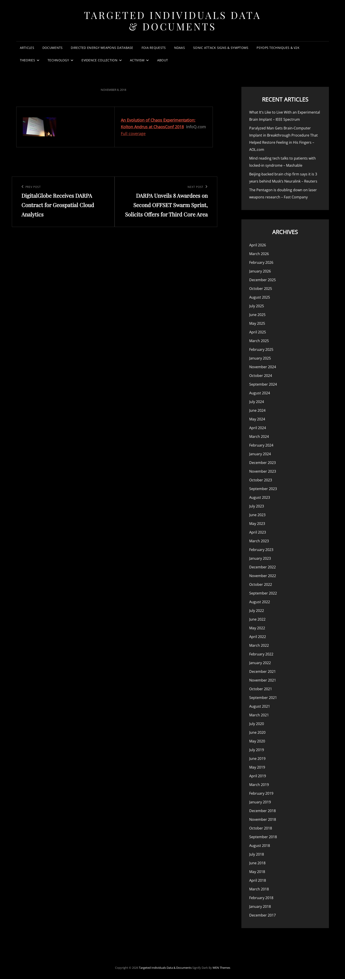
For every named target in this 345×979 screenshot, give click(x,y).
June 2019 (257, 758)
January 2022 (260, 662)
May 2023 (257, 523)
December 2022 (262, 567)
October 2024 (260, 375)
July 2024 (256, 401)
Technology (58, 60)
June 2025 (257, 314)
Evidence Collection (99, 60)
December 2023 (262, 462)
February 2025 (261, 349)
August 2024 (259, 393)
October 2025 (260, 288)
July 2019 (256, 749)
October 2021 (260, 688)
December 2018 (262, 810)
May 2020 (257, 741)
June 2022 (257, 619)
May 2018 (257, 871)
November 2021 (262, 680)
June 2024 (257, 410)
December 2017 (262, 915)
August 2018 (259, 845)
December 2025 (262, 279)
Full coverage (133, 133)
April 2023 (257, 532)
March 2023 (259, 540)
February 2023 (261, 549)
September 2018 (263, 836)
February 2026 (261, 262)
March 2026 (259, 253)
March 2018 (259, 889)
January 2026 (260, 271)
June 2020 (257, 732)
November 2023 (262, 471)
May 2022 (257, 628)
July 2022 (256, 610)
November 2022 (262, 575)
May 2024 (257, 419)
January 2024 (260, 453)
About (162, 60)
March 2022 (259, 645)
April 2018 (257, 880)
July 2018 (256, 854)
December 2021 (262, 671)
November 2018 (262, 819)
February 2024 (261, 445)
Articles (27, 48)
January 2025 (260, 358)
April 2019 (257, 775)
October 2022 (260, 584)
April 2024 (257, 427)
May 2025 (257, 323)
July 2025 (256, 305)
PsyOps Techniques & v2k (278, 48)
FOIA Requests (154, 48)
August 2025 (259, 297)
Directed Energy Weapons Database (102, 48)
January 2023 (260, 558)
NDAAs (179, 48)
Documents (52, 48)
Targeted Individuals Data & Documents (172, 20)
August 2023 (259, 497)
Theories (27, 60)
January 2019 (260, 802)
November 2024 (262, 366)
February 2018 (261, 897)
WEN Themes (221, 968)
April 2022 (257, 636)
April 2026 (257, 245)
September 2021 (263, 697)
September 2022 (263, 593)
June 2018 (257, 863)
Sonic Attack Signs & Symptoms (220, 48)
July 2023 (256, 506)
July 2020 (256, 723)
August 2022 (259, 601)
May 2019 (257, 767)
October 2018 (260, 828)
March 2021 (259, 715)
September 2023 (263, 488)
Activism (137, 60)
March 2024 (259, 436)
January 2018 (260, 906)
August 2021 (259, 706)
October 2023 (260, 480)
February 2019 (261, 793)
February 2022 (261, 654)
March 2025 (259, 340)
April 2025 (257, 332)
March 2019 (259, 784)
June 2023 (257, 514)
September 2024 (263, 384)
